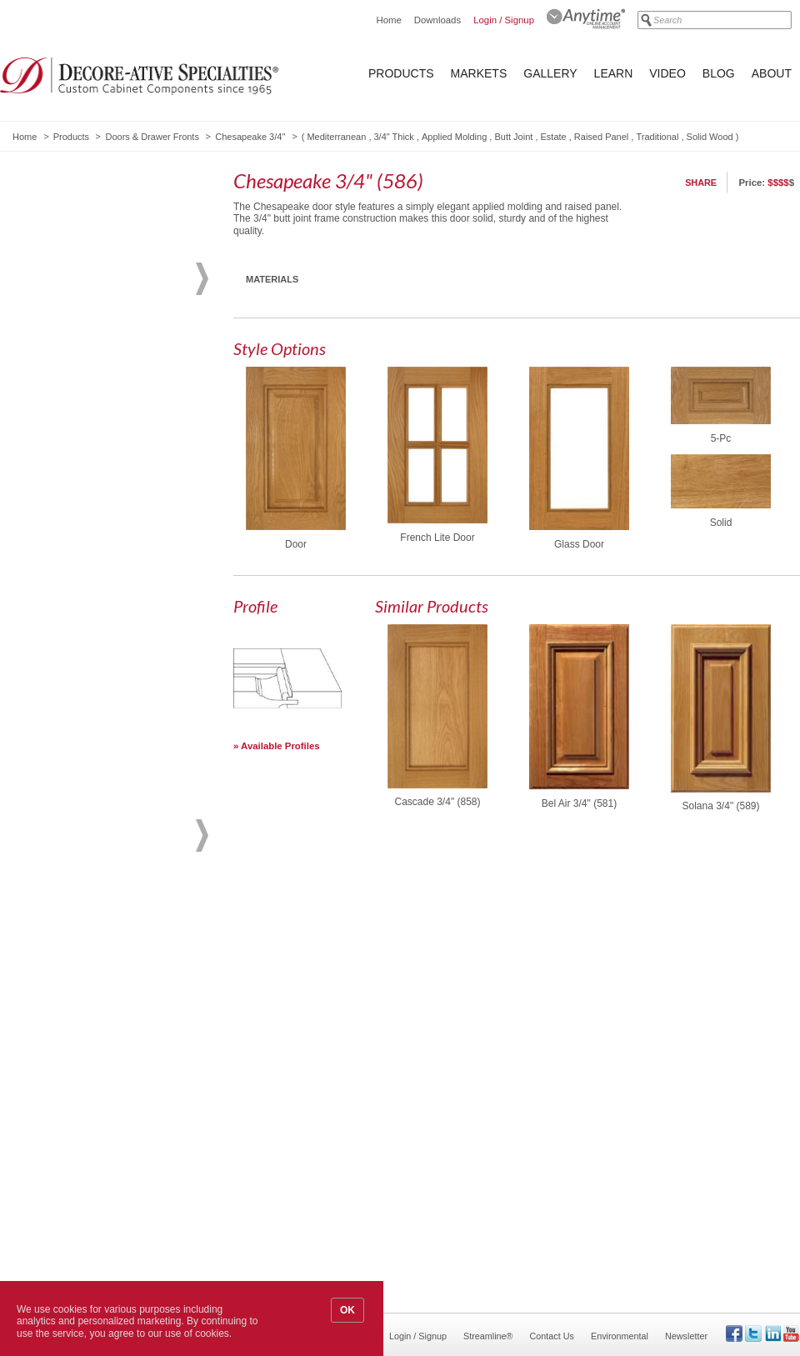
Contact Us (552, 1336)
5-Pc (721, 438)
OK (347, 1310)
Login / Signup (503, 20)
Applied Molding (454, 137)
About (772, 73)
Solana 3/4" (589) (721, 806)
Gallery (550, 73)
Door (296, 544)
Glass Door (579, 544)
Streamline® (488, 1336)
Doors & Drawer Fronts (151, 137)
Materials (272, 279)
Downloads (437, 20)
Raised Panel (601, 137)
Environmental (619, 1336)
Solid (721, 522)
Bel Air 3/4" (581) (579, 803)
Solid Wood (710, 137)
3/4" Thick (394, 137)
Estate (554, 137)
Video (667, 73)
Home (388, 20)
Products (401, 73)
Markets (479, 73)
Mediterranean (336, 137)
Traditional (657, 137)
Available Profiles (280, 746)
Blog (718, 73)
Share (701, 183)
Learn (613, 73)
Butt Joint (513, 137)
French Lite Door (437, 537)
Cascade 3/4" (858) (438, 802)
